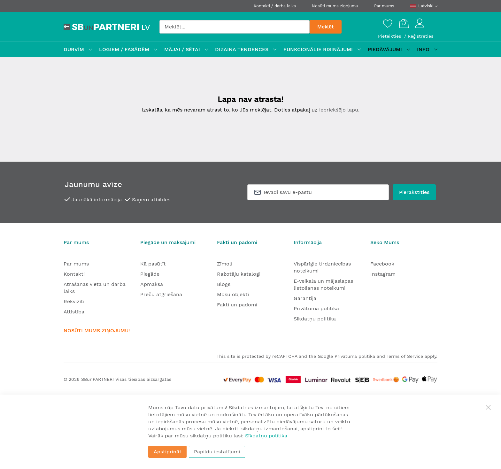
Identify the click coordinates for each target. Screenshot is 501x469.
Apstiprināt (167, 452)
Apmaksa (151, 284)
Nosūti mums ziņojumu (335, 6)
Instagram (383, 274)
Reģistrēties (420, 36)
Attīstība (74, 312)
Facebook (382, 264)
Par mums (384, 6)
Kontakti (74, 274)
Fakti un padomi (237, 305)
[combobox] (234, 27)
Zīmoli (224, 264)
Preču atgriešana (161, 294)
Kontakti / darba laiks (275, 6)
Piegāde (149, 274)
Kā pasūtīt (153, 264)
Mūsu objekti (233, 294)
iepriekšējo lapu (338, 110)
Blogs (223, 284)
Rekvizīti (74, 301)
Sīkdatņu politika (315, 319)
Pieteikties (390, 36)
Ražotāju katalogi (238, 274)
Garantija (305, 298)
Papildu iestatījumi (217, 452)
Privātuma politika (316, 308)
